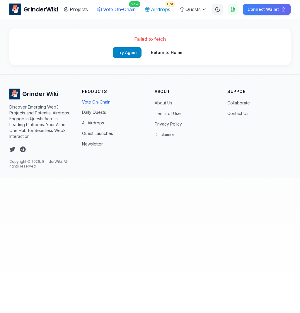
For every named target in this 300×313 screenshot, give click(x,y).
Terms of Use (168, 113)
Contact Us (237, 113)
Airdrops (159, 8)
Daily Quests (94, 112)
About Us (163, 102)
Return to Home (167, 52)
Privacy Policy (168, 123)
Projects (76, 9)
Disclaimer (164, 134)
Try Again (127, 52)
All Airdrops (93, 122)
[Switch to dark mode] (217, 9)
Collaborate (238, 102)
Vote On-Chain (117, 8)
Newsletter (92, 143)
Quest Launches (97, 133)
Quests (193, 9)
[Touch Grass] (233, 9)
